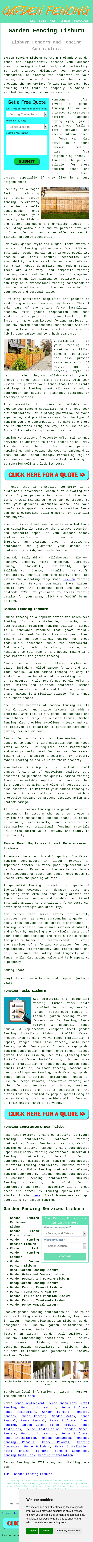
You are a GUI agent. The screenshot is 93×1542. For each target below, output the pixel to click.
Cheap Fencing (33, 1416)
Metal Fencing (16, 1451)
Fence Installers (63, 1403)
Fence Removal (33, 1420)
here (36, 1195)
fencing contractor (45, 885)
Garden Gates (63, 1416)
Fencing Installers (19, 1455)
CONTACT (65, 21)
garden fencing (62, 1016)
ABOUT (53, 21)
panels (70, 1051)
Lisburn (69, 579)
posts (20, 1077)
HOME (32, 21)
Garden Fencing (55, 1412)
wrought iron (14, 1038)
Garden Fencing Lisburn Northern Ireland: (38, 57)
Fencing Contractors (38, 1407)
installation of (31, 1064)
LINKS (42, 21)
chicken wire (78, 1059)
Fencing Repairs (19, 1442)
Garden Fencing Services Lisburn (44, 1209)
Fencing (82, 1438)
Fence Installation (43, 1429)
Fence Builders (74, 1407)
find (15, 1135)
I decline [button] (45, 1530)
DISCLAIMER (81, 21)
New (15, 1513)
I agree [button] (32, 1530)
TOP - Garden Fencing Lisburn (28, 1474)
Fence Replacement (29, 1403)
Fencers (82, 1412)
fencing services (31, 1085)
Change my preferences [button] (68, 1530)
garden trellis (16, 1055)
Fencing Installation (55, 1455)
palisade (43, 1068)
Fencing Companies (55, 1438)
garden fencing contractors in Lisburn (51, 1312)
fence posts (78, 1003)
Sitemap (6, 1513)
